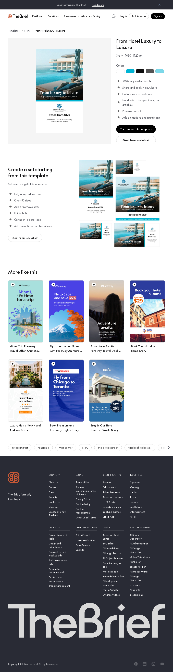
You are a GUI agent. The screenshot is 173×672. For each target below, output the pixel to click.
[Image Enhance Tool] (113, 576)
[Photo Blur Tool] (113, 571)
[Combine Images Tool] (113, 564)
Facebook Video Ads (140, 449)
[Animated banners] (113, 497)
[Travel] (140, 497)
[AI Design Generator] (140, 550)
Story (27, 30)
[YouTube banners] (113, 512)
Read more (98, 4)
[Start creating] (113, 475)
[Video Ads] (113, 516)
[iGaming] (140, 487)
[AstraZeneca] (86, 545)
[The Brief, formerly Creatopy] (25, 496)
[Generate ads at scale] (59, 536)
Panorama (43, 449)
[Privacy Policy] (86, 499)
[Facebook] (136, 664)
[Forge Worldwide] (86, 540)
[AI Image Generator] (140, 578)
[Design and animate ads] (59, 545)
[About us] (59, 482)
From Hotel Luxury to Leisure (50, 30)
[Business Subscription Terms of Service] (86, 491)
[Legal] (86, 475)
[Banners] (113, 482)
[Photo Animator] (113, 590)
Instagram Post (20, 449)
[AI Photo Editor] (113, 548)
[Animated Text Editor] (113, 536)
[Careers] (59, 487)
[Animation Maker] (140, 571)
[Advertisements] (113, 492)
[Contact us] (59, 502)
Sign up (158, 16)
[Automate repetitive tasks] (59, 570)
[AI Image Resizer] (113, 553)
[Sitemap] (59, 507)
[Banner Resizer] (140, 566)
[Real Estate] (140, 507)
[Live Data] (140, 585)
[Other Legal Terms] (86, 517)
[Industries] (140, 475)
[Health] (140, 492)
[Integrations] (140, 594)
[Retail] (140, 516)
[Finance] (140, 502)
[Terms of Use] (86, 482)
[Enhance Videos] (113, 594)
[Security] (59, 497)
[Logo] (14, 478)
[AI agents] (140, 590)
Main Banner (66, 449)
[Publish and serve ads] (59, 562)
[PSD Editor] (140, 562)
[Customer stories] (86, 528)
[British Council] (86, 535)
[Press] (59, 492)
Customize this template (136, 129)
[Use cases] (59, 528)
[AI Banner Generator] (140, 536)
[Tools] (113, 528)
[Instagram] (153, 664)
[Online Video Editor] (140, 557)
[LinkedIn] (144, 664)
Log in (123, 16)
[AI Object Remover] (113, 558)
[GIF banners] (113, 487)
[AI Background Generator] (113, 583)
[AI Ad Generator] (140, 543)
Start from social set (135, 140)
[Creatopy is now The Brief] (59, 513)
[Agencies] (140, 482)
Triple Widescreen (108, 449)
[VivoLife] (86, 550)
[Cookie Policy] (86, 504)
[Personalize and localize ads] (59, 553)
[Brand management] (59, 586)
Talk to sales (139, 16)
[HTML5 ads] (113, 502)
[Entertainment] (140, 512)
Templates (14, 30)
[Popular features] (140, 528)
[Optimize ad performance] (59, 579)
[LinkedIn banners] (113, 507)
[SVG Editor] (113, 543)
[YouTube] (162, 664)
